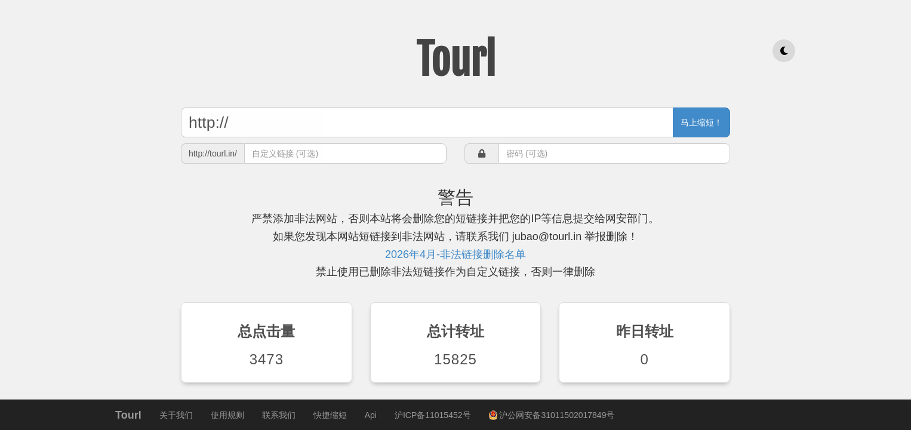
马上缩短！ (701, 122)
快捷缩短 (330, 415)
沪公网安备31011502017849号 (552, 415)
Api (371, 415)
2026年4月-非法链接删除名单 (455, 254)
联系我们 (279, 415)
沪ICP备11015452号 (433, 415)
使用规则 (227, 415)
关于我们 (176, 415)
